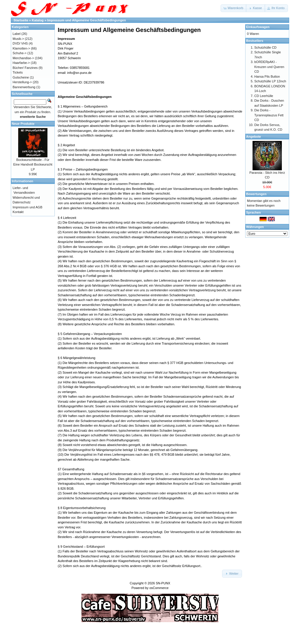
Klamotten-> (21, 48)
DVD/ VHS (20, 43)
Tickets (18, 72)
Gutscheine (21, 77)
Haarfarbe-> (21, 62)
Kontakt (18, 212)
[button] (234, 8)
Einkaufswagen (258, 27)
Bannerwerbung (24, 87)
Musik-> (18, 38)
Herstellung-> (22, 82)
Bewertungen (256, 194)
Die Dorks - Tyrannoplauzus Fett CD (269, 115)
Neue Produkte (23, 123)
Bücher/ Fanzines (25, 67)
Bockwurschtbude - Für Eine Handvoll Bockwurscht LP (32, 164)
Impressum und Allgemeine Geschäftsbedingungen (86, 20)
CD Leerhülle (263, 96)
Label (17, 33)
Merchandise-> (23, 58)
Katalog (38, 20)
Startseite (20, 20)
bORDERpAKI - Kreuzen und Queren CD (269, 66)
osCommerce (158, 588)
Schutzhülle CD (265, 47)
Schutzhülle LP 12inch (270, 81)
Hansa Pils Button (267, 76)
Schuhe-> (19, 53)
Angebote (253, 136)
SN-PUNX (163, 583)
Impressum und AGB (27, 207)
